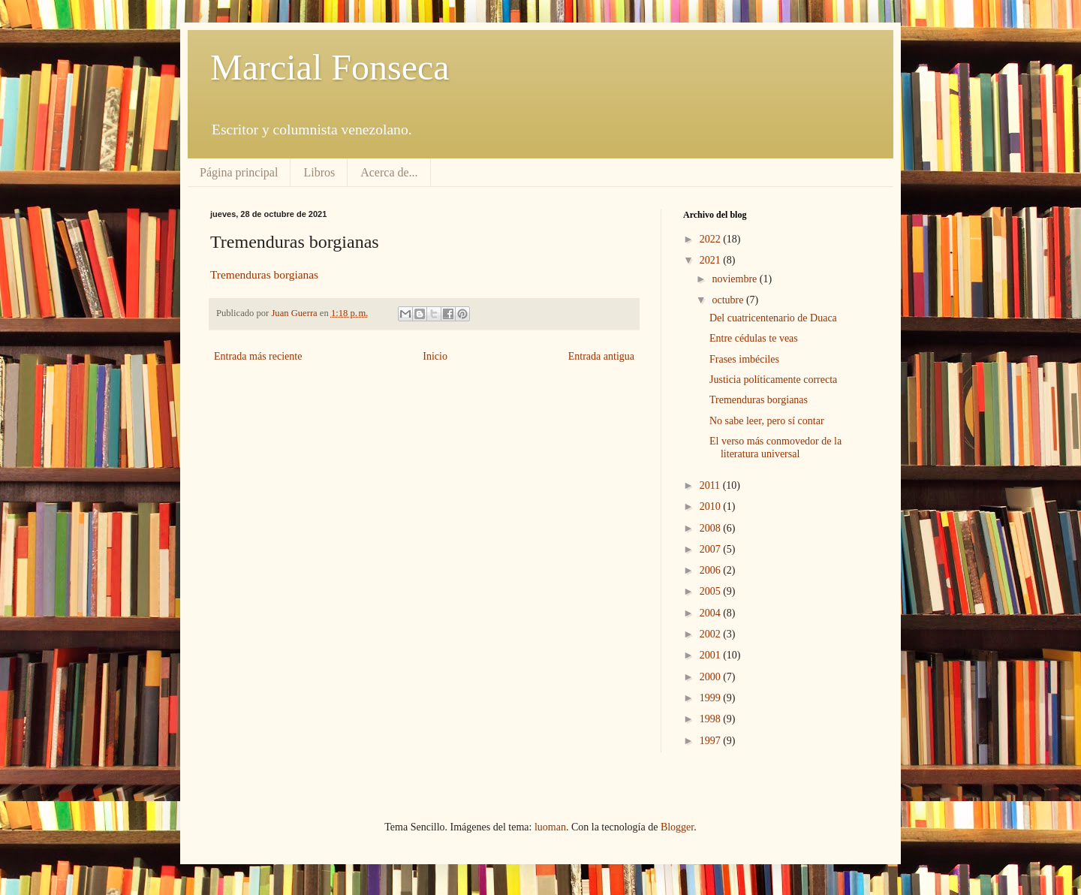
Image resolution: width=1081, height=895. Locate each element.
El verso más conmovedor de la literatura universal (775, 447)
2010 (712, 506)
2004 (712, 613)
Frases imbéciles (744, 359)
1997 (712, 740)
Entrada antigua (601, 356)
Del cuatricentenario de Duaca (773, 318)
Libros (319, 172)
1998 (712, 719)
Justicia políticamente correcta (773, 379)
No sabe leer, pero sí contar (766, 420)
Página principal (239, 172)
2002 (712, 634)
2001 (712, 655)
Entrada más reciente (258, 356)
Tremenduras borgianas (264, 274)
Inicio (435, 356)
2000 (712, 677)
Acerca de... (388, 172)
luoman (550, 827)
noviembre (735, 279)
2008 (712, 528)
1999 (712, 698)
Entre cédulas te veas (753, 338)
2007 (712, 549)
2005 (712, 591)
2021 (712, 260)
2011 (711, 485)
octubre (728, 300)
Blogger (677, 827)
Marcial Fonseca (330, 67)
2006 (712, 570)
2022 (712, 239)
